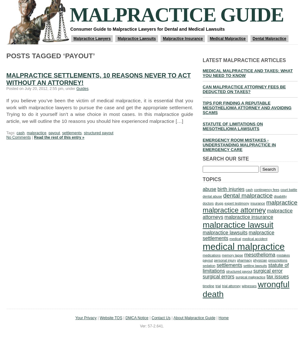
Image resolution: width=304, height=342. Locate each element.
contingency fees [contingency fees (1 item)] (266, 190)
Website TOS (111, 318)
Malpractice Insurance (183, 38)
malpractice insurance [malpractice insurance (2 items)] (249, 217)
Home (223, 318)
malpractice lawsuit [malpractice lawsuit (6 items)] (238, 225)
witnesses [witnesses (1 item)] (249, 286)
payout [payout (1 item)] (208, 260)
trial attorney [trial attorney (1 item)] (231, 286)
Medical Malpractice (227, 38)
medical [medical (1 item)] (235, 239)
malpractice (37, 133)
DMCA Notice (137, 318)
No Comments (18, 137)
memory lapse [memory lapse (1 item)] (232, 255)
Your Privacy (86, 318)
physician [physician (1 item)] (260, 260)
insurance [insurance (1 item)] (257, 203)
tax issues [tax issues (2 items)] (278, 276)
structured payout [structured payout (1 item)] (239, 271)
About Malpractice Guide (194, 318)
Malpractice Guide (176, 14)
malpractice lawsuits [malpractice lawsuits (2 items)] (225, 232)
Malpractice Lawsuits (136, 38)
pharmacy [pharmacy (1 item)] (244, 260)
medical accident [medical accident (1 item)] (254, 239)
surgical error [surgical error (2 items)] (267, 271)
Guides (82, 88)
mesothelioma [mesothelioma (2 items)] (260, 254)
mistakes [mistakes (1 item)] (283, 255)
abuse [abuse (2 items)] (209, 189)
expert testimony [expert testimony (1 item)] (237, 203)
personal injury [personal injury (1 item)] (225, 260)
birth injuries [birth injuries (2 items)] (231, 189)
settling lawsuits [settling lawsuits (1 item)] (255, 266)
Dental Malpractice (269, 38)
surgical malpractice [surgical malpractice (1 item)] (250, 277)
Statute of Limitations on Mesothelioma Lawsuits (233, 126)
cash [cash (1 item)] (249, 190)
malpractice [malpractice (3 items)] (282, 202)
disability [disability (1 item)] (280, 196)
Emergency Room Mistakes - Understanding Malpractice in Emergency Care (239, 145)
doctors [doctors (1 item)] (208, 203)
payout (54, 133)
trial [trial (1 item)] (218, 286)
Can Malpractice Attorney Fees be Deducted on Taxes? (244, 89)
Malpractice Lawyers (92, 38)
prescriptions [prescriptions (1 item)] (277, 260)
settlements (72, 133)
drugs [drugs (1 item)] (219, 203)
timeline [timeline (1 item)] (208, 286)
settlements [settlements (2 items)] (229, 265)
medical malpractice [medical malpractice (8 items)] (244, 246)
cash (20, 133)
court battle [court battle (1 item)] (289, 190)
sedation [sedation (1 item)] (209, 266)
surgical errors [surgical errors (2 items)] (218, 276)
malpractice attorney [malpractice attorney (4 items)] (234, 210)
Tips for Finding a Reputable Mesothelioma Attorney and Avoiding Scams (247, 108)
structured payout (98, 133)
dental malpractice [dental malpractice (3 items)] (248, 195)
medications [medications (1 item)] (212, 255)
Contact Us (161, 318)
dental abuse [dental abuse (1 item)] (212, 196)
